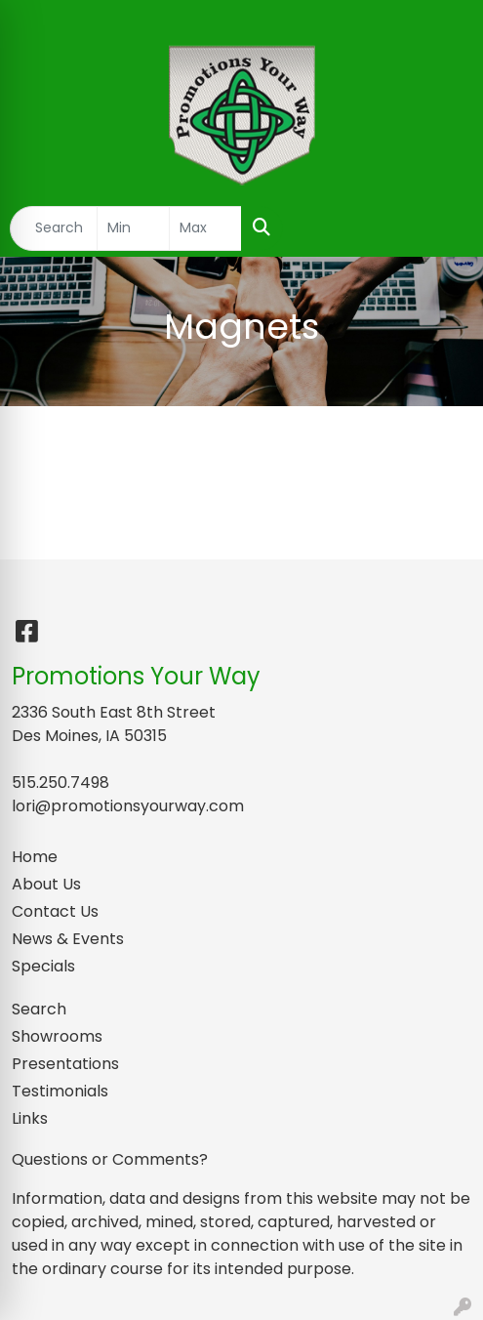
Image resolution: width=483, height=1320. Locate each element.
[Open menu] (443, 228)
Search (39, 1009)
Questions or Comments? (110, 1159)
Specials (43, 966)
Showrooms (57, 1036)
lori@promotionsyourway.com (128, 806)
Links (30, 1118)
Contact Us (55, 911)
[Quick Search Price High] (205, 228)
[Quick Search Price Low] (133, 228)
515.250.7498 (60, 782)
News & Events (68, 939)
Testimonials (60, 1091)
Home (35, 857)
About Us (46, 884)
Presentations (65, 1063)
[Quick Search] (54, 228)
